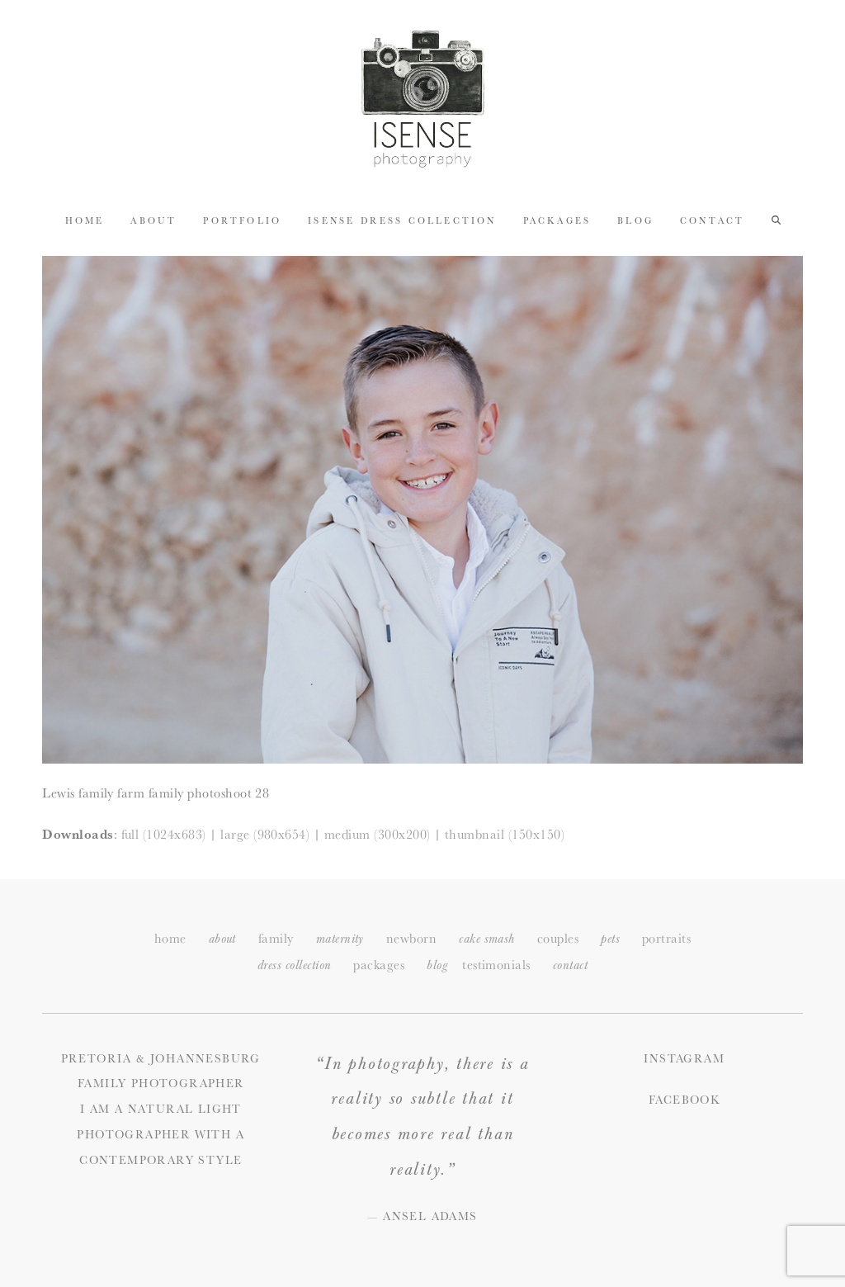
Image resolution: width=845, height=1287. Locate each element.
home (170, 938)
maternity (340, 939)
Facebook (684, 1099)
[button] (776, 218)
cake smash (487, 939)
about (222, 939)
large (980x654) (264, 834)
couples (557, 938)
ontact (570, 965)
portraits (666, 938)
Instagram (684, 1058)
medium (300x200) (377, 834)
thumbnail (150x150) (504, 834)
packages (378, 964)
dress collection (294, 965)
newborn (411, 938)
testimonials (496, 964)
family (276, 938)
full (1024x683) (163, 834)
